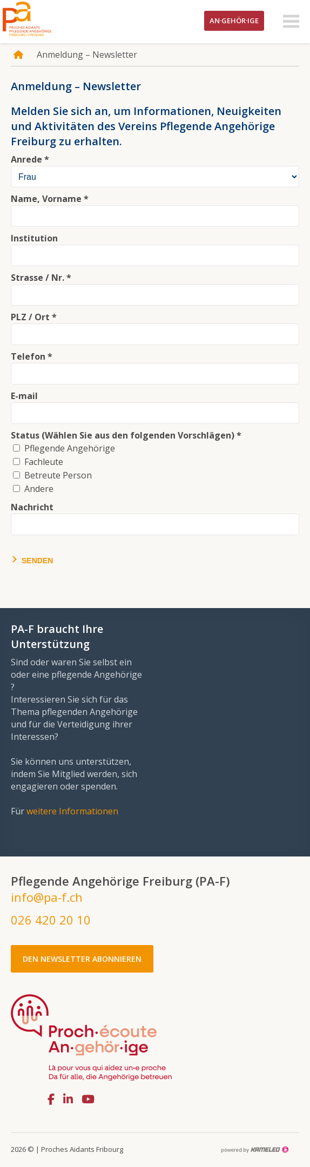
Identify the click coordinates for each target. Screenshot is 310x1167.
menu (291, 21)
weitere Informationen (72, 811)
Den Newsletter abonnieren (82, 959)
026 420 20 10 (51, 920)
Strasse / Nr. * (41, 278)
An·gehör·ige (234, 20)
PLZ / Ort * (34, 317)
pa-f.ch (43, 19)
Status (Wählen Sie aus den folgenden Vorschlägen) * (126, 435)
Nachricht (32, 507)
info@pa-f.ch (47, 897)
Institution (34, 238)
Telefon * (31, 356)
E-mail (24, 396)
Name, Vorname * (50, 199)
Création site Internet (254, 1149)
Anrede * (30, 159)
